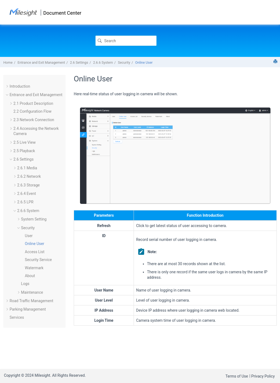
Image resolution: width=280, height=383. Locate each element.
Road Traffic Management (31, 301)
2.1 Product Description (33, 103)
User (28, 236)
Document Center (62, 13)
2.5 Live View (24, 142)
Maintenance (32, 292)
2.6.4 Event (26, 193)
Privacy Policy (263, 376)
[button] (7, 86)
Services (17, 317)
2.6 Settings (79, 62)
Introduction (20, 86)
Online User (144, 62)
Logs (25, 283)
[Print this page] (275, 61)
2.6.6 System (103, 62)
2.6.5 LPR (25, 202)
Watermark (34, 268)
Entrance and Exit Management (41, 62)
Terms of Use (237, 376)
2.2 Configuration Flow (32, 111)
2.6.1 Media (27, 168)
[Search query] (126, 40)
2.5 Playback (24, 151)
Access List (34, 252)
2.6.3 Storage (28, 185)
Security (124, 62)
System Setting (34, 219)
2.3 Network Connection (33, 120)
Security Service (38, 260)
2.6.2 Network (29, 176)
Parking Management (28, 309)
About (30, 276)
